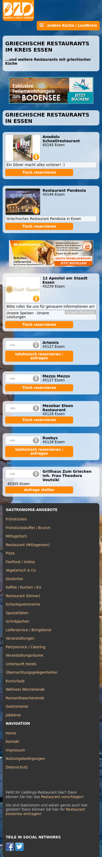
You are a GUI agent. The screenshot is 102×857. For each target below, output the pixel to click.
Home (11, 733)
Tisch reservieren (39, 172)
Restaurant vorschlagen (62, 797)
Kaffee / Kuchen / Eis (23, 587)
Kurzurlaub (15, 681)
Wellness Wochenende (25, 689)
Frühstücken (16, 519)
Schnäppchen (17, 621)
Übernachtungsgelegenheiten (31, 672)
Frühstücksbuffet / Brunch (28, 528)
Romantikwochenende (25, 698)
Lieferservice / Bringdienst (28, 630)
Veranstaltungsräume (24, 655)
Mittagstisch (16, 536)
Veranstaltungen (20, 638)
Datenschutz (17, 767)
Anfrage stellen (39, 490)
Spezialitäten (17, 613)
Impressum (15, 750)
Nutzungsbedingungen (25, 759)
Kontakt (12, 742)
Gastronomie (17, 706)
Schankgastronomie (23, 604)
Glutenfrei (14, 579)
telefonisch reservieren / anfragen (39, 356)
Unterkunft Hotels (21, 664)
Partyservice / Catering (25, 647)
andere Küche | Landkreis (68, 25)
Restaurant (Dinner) (23, 596)
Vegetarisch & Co (21, 570)
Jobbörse (13, 715)
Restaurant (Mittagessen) (28, 545)
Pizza (10, 553)
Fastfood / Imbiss (20, 562)
